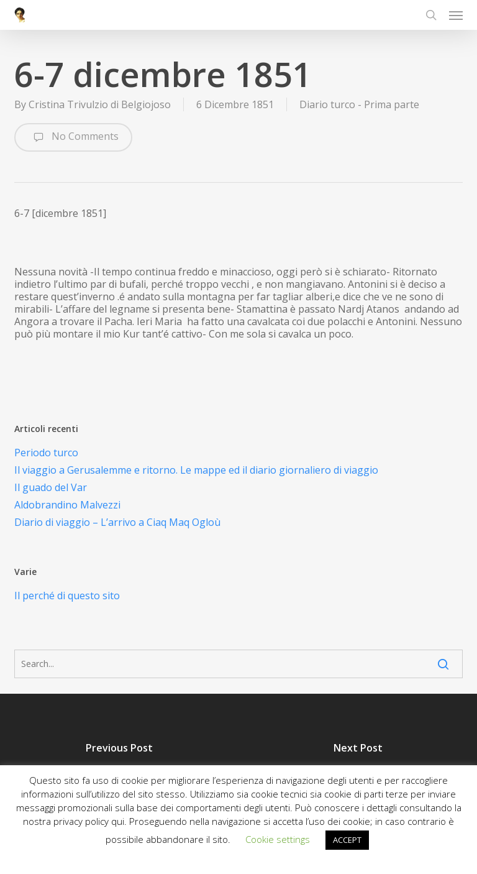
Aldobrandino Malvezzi (67, 505)
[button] (456, 15)
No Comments (73, 137)
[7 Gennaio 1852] (357, 764)
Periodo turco (46, 452)
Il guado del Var (50, 487)
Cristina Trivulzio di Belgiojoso (100, 104)
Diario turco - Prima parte (359, 104)
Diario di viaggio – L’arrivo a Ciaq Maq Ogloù (117, 522)
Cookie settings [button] (277, 839)
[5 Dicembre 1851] (119, 764)
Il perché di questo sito (67, 595)
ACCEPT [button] (347, 839)
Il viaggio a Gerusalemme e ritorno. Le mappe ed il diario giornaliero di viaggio (196, 470)
